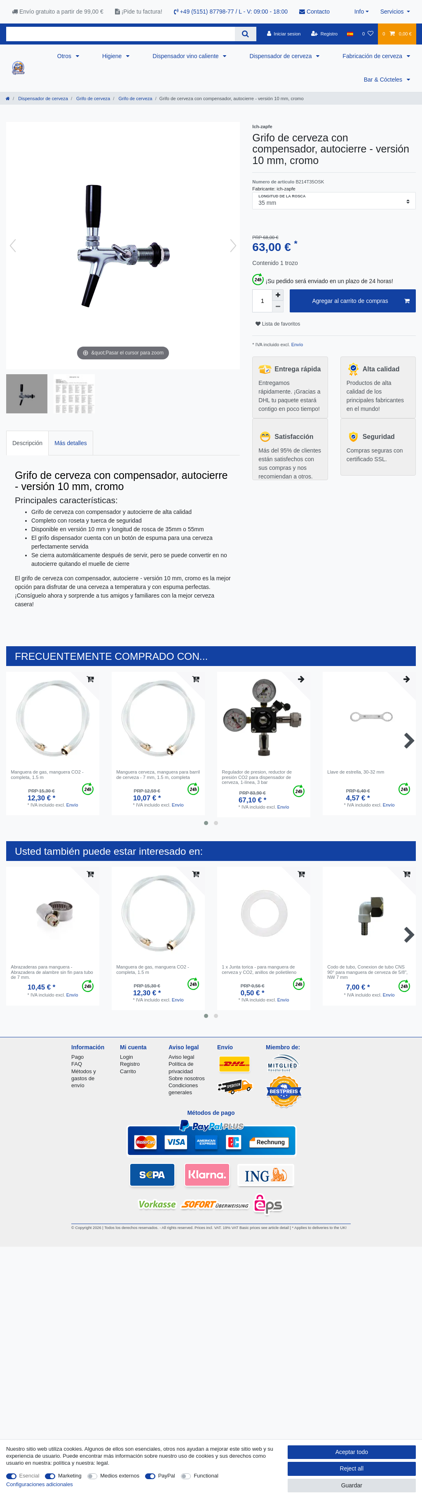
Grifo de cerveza (92, 98)
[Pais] (350, 33)
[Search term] (120, 34)
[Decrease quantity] (278, 306)
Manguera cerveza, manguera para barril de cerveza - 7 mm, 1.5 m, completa (158, 774)
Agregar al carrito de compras (361, 301)
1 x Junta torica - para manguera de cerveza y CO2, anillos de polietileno (259, 969)
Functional (206, 1476)
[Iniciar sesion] (284, 33)
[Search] (245, 34)
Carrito (128, 1071)
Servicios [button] (393, 11)
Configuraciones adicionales (39, 1484)
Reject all (352, 1468)
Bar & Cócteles (384, 79)
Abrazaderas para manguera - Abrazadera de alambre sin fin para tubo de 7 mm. (52, 972)
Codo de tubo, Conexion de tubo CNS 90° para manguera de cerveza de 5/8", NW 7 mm (367, 972)
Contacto (314, 11)
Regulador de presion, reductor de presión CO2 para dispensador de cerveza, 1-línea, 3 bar (257, 777)
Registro (130, 1064)
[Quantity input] (262, 300)
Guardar (351, 1485)
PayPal (166, 1476)
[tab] (27, 443)
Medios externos (119, 1476)
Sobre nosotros (187, 1078)
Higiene (112, 56)
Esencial (29, 1476)
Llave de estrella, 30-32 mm (355, 771)
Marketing (70, 1476)
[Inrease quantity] (278, 295)
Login (126, 1057)
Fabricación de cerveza (373, 56)
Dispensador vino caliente (186, 56)
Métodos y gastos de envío (83, 1078)
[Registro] (324, 33)
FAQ (76, 1064)
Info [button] (359, 11)
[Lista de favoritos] (368, 33)
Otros (65, 56)
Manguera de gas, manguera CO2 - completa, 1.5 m (47, 774)
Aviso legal (181, 1057)
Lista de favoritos (278, 324)
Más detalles (70, 443)
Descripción (27, 443)
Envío (296, 344)
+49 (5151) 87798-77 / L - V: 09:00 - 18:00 (231, 11)
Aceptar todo (351, 1452)
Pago (77, 1057)
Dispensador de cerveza (281, 56)
